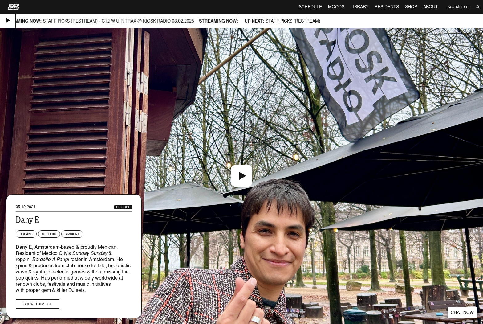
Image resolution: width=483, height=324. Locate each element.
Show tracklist (37, 304)
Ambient (72, 234)
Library (359, 7)
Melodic (49, 234)
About (430, 7)
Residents (387, 7)
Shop (411, 7)
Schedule (310, 7)
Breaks (26, 234)
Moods (336, 7)
